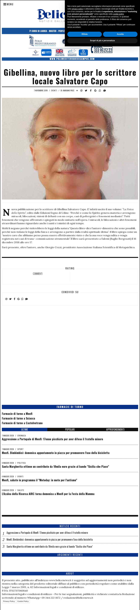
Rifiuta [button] (84, 598)
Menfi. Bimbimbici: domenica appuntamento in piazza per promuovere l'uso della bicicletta (55, 453)
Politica (21, 462)
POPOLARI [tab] (70, 429)
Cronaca (21, 435)
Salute (20, 490)
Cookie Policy (23, 601)
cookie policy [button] (118, 578)
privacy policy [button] (77, 572)
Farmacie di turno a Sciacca (18, 418)
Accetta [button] (120, 598)
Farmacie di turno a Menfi (17, 414)
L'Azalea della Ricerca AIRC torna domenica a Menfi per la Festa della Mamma (48, 494)
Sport (20, 449)
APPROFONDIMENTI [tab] (115, 429)
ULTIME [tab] (24, 429)
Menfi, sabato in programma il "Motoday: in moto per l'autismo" (39, 480)
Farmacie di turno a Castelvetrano (22, 423)
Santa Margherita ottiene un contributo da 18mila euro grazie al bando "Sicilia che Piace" (55, 466)
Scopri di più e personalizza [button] (102, 604)
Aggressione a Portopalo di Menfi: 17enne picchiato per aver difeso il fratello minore (52, 439)
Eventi (54, 90)
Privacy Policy (9, 601)
